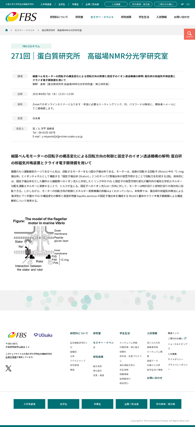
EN (188, 4)
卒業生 (97, 404)
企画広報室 (11, 356)
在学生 (63, 404)
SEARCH (189, 36)
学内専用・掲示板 (165, 404)
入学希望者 (30, 404)
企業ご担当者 (131, 404)
